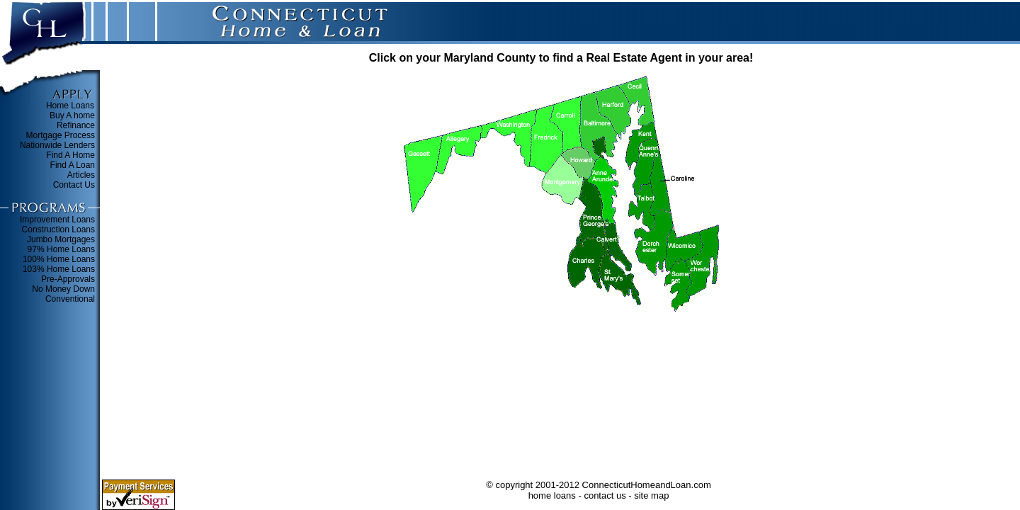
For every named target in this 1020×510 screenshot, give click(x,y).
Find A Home (70, 155)
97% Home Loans (61, 249)
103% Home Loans (59, 269)
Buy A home (72, 115)
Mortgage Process (60, 135)
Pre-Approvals (68, 279)
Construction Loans (58, 229)
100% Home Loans (59, 259)
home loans (552, 495)
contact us (604, 495)
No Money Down (63, 289)
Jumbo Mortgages (61, 239)
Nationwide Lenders (57, 145)
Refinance (76, 125)
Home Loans (70, 105)
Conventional (70, 299)
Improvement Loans (57, 220)
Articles (81, 175)
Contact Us (74, 185)
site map (651, 495)
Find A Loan (72, 165)
